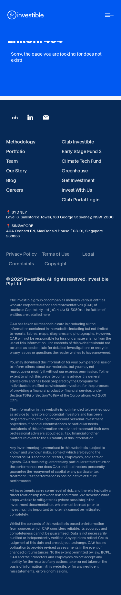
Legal (88, 254)
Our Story (16, 171)
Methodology (20, 142)
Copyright (55, 263)
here (46, 314)
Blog (11, 180)
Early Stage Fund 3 (82, 151)
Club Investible (78, 142)
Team (12, 161)
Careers (14, 190)
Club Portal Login (80, 199)
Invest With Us (77, 190)
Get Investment (78, 180)
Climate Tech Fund (81, 161)
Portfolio (15, 151)
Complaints (21, 263)
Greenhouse (75, 171)
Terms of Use (55, 254)
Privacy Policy (21, 254)
